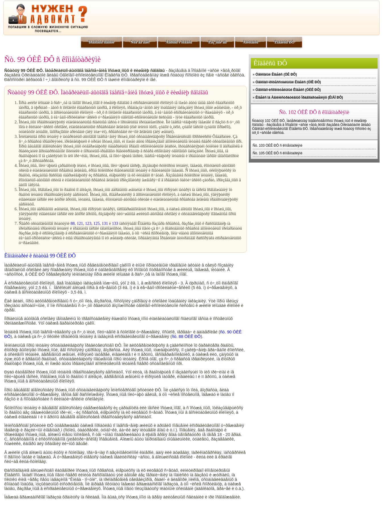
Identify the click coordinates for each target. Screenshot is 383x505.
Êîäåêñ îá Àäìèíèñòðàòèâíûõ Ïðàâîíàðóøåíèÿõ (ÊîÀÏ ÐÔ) (299, 97)
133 (115, 223)
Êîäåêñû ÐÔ (284, 42)
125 (97, 223)
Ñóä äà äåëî (140, 42)
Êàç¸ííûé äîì (217, 42)
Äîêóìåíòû (250, 42)
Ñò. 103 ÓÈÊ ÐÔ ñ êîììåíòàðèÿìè (278, 145)
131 (105, 223)
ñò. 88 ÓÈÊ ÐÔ (186, 336)
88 (73, 223)
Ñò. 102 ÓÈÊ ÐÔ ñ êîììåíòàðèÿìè (314, 112)
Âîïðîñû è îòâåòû (179, 42)
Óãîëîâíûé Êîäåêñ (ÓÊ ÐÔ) (276, 74)
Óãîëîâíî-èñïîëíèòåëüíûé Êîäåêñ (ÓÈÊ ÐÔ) (288, 90)
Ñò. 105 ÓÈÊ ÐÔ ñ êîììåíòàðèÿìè (278, 153)
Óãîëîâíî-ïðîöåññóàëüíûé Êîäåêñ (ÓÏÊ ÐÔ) (288, 82)
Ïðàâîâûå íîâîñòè (102, 42)
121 (80, 223)
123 (88, 223)
